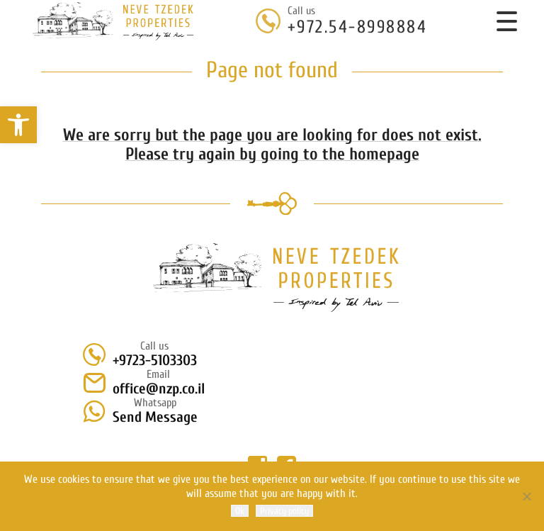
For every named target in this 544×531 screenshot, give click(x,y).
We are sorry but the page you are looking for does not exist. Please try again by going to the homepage (272, 144)
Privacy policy (284, 510)
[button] (18, 124)
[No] (526, 496)
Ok (239, 510)
